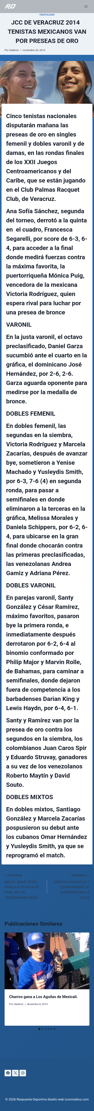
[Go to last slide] (11, 979)
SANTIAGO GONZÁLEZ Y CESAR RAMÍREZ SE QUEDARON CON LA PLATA (69, 886)
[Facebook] (8, 1073)
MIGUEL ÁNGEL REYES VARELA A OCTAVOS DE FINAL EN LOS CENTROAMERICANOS (24, 886)
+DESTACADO (47, 14)
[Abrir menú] (85, 6)
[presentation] (47, 961)
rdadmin (14, 50)
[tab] (39, 1029)
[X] (15, 1073)
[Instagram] (22, 1073)
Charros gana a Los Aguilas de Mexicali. (43, 996)
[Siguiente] (83, 979)
